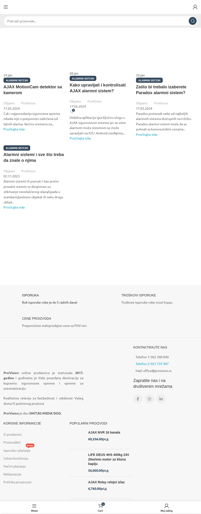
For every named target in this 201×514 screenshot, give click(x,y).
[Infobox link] (50, 300)
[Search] (100, 21)
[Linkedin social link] (161, 399)
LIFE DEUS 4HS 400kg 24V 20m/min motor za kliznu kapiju (108, 459)
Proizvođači (12, 442)
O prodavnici (12, 434)
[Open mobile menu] (5, 7)
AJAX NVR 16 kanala (104, 432)
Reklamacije (12, 474)
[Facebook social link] (138, 399)
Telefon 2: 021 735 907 (152, 363)
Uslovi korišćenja (15, 458)
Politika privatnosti (17, 482)
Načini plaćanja (14, 466)
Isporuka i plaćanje (18, 449)
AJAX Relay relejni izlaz (106, 482)
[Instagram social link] (149, 399)
